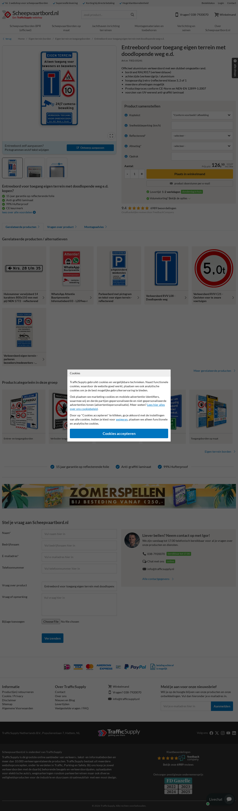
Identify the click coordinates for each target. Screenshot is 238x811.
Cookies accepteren (119, 433)
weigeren (122, 419)
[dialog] (119, 405)
